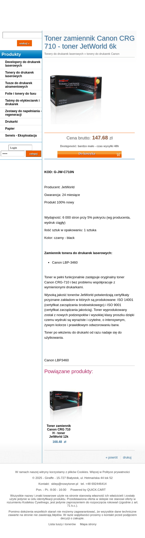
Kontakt (87, 26)
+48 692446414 (96, 483)
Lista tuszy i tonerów (62, 524)
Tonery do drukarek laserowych (19, 74)
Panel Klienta (62, 26)
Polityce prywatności (116, 471)
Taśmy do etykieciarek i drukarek (22, 102)
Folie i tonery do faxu (20, 93)
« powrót (111, 457)
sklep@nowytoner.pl (64, 483)
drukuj (127, 457)
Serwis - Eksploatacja (21, 135)
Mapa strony (88, 524)
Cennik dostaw (31, 26)
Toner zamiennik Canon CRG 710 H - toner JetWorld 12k (59, 431)
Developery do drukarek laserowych (22, 63)
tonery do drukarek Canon (103, 53)
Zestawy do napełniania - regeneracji (23, 112)
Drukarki (11, 121)
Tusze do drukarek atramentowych (18, 84)
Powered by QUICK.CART (88, 489)
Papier (10, 128)
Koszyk (116, 4)
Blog (7, 26)
